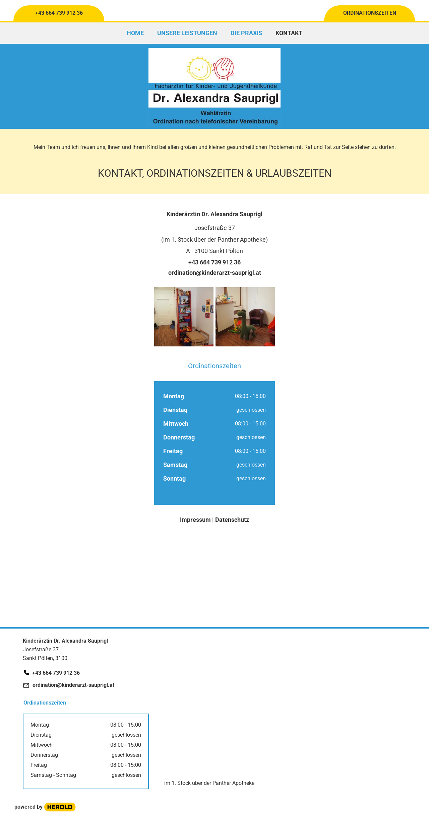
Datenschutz (232, 519)
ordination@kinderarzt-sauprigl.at (214, 272)
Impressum (196, 519)
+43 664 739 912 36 (214, 262)
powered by (28, 807)
